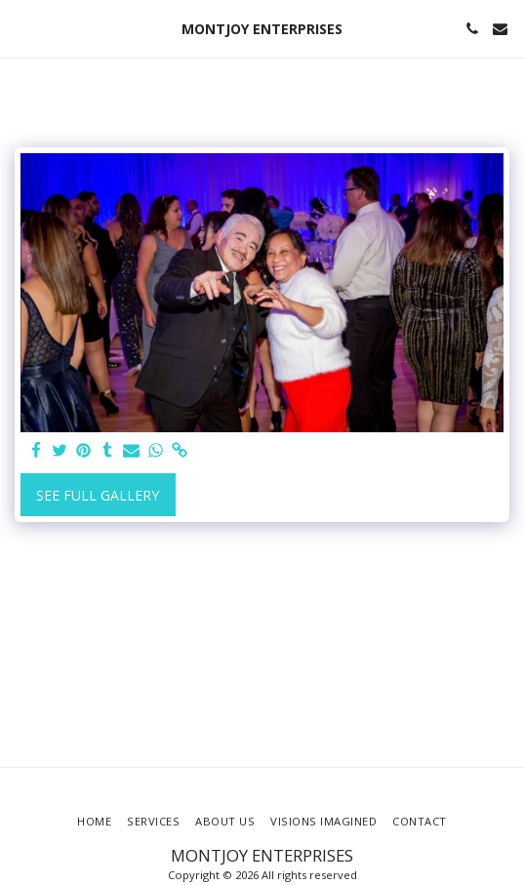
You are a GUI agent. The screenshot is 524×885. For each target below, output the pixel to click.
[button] (21, 28)
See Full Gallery (97, 495)
